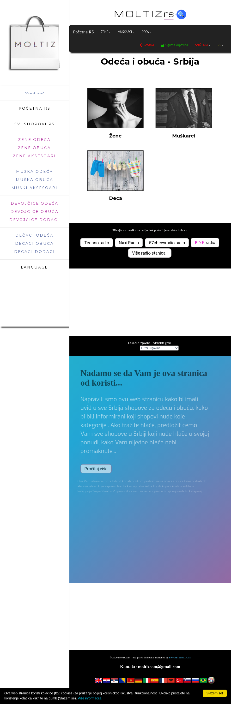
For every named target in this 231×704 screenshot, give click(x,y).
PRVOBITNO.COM (180, 657)
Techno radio (96, 242)
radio (205, 242)
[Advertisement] (150, 302)
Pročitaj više (90, 468)
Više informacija (90, 698)
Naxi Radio (129, 242)
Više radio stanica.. (149, 253)
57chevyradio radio (167, 242)
